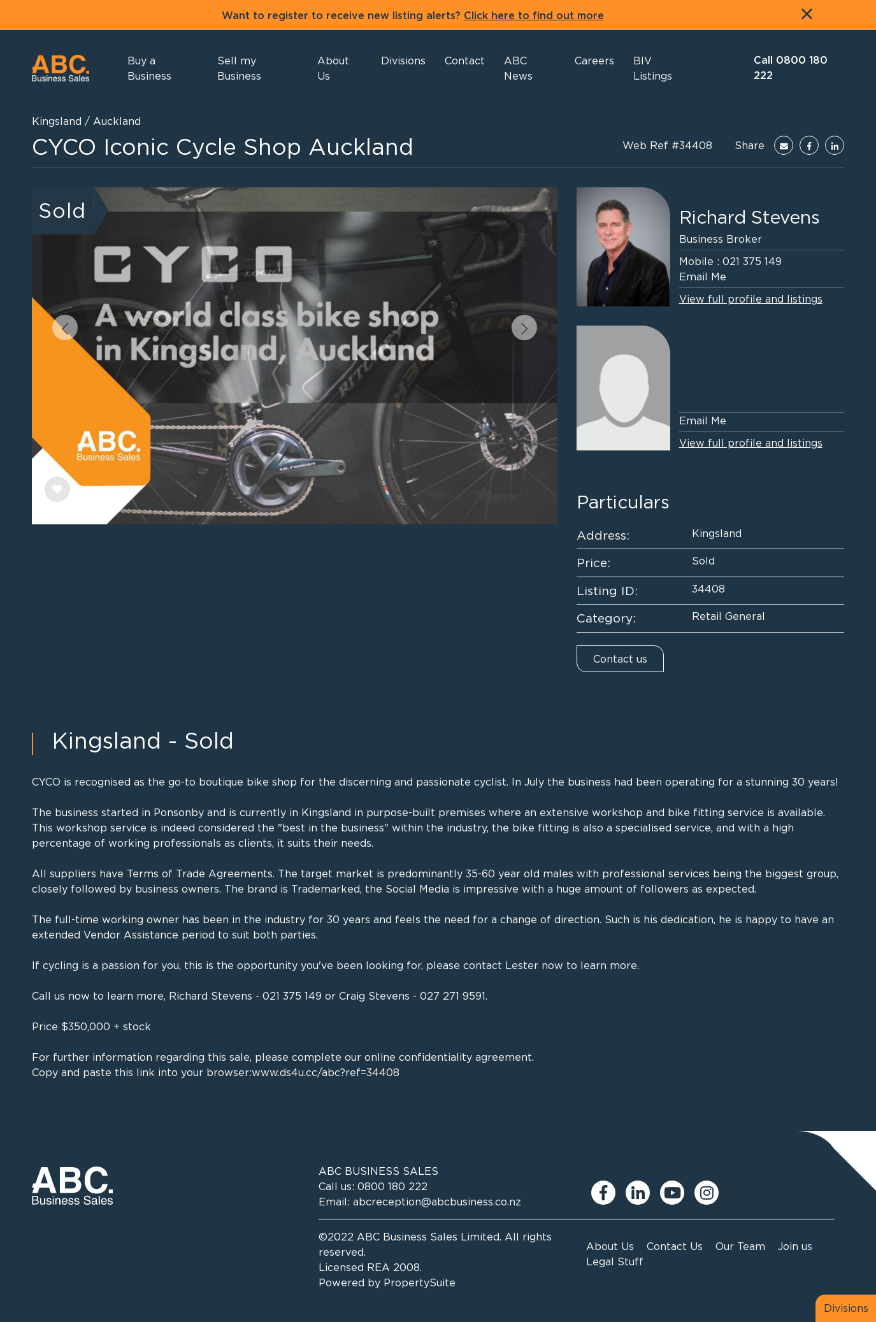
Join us (795, 1246)
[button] (339, 68)
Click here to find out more (534, 16)
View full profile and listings (750, 299)
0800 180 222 (392, 1186)
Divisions (846, 1308)
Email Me (702, 276)
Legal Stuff (614, 1261)
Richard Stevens (749, 217)
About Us (610, 1246)
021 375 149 (752, 261)
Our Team (740, 1246)
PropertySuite (420, 1282)
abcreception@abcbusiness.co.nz (437, 1201)
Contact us (620, 659)
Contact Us (675, 1246)
